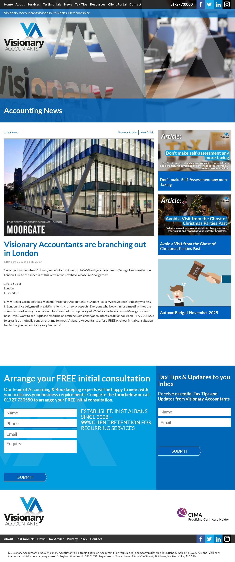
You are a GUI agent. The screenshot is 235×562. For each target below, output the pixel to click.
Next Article (147, 132)
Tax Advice (56, 539)
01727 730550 (181, 4)
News (68, 4)
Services (33, 4)
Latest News (11, 132)
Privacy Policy (77, 539)
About (20, 4)
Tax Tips (81, 4)
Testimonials (52, 4)
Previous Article (127, 132)
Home (8, 4)
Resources (97, 4)
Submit (25, 477)
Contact (135, 4)
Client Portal (117, 4)
